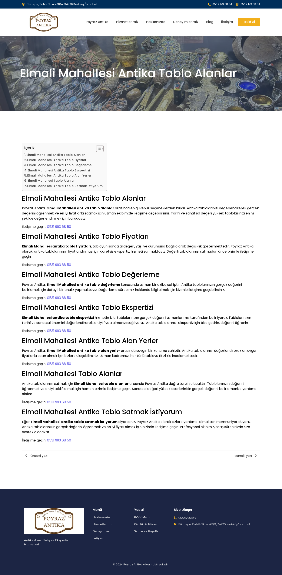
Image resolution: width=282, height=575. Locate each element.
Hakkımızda (156, 22)
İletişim (227, 22)
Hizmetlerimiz (127, 22)
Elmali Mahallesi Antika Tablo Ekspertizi (58, 170)
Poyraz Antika (97, 22)
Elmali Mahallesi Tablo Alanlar (51, 180)
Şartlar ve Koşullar (147, 531)
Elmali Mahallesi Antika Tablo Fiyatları (57, 160)
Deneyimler (101, 531)
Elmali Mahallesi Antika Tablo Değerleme (59, 165)
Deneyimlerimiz (186, 22)
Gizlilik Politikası (145, 524)
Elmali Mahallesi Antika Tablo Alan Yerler (59, 175)
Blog (209, 22)
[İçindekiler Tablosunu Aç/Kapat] (98, 148)
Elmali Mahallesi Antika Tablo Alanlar (55, 155)
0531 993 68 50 (59, 226)
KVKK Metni (142, 517)
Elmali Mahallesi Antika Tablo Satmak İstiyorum (65, 186)
